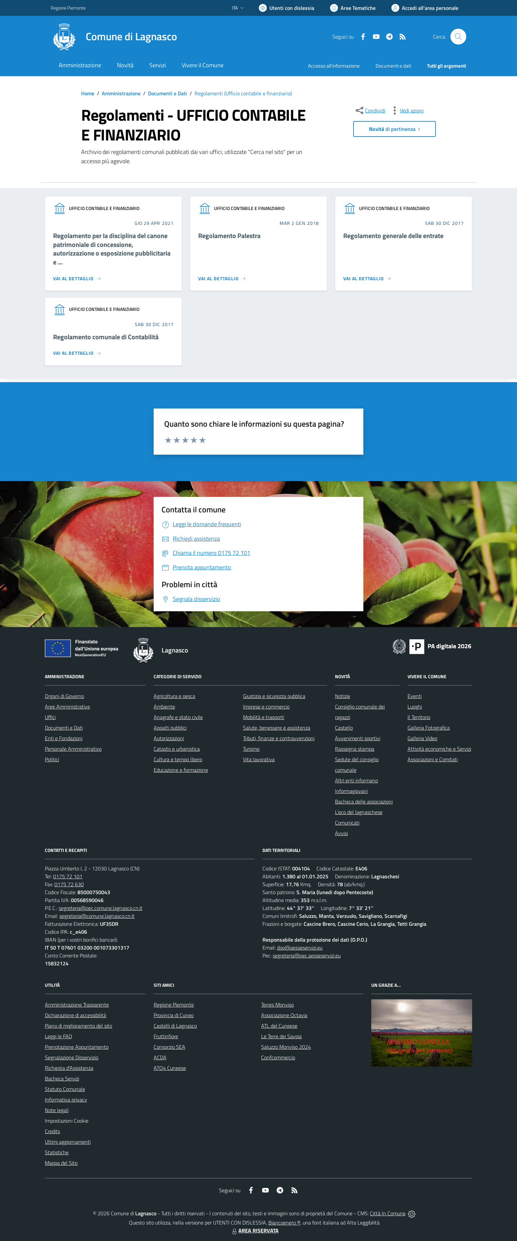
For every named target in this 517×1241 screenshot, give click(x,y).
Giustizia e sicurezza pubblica (274, 696)
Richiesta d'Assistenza (69, 1068)
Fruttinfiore (166, 1036)
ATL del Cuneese (279, 1026)
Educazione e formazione (181, 770)
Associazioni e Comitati (433, 759)
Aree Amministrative (67, 707)
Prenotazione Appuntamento (76, 1047)
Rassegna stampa (354, 749)
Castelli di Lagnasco (175, 1026)
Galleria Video (422, 738)
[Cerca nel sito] (458, 37)
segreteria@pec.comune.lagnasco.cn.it (100, 908)
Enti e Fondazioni (63, 738)
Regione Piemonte (174, 1005)
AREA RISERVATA (254, 1230)
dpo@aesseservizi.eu (299, 948)
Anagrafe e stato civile (178, 717)
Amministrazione (121, 93)
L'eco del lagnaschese (358, 812)
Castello (344, 728)
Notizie (342, 696)
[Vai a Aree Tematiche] (352, 8)
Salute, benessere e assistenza (276, 728)
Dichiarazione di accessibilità (75, 1015)
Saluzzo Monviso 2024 (286, 1047)
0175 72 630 (69, 884)
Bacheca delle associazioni (364, 801)
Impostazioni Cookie (66, 1121)
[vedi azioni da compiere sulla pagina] (406, 110)
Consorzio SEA (169, 1047)
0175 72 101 (67, 876)
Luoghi (415, 707)
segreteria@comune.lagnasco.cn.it (97, 916)
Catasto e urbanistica (177, 749)
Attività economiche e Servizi (439, 749)
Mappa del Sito (61, 1163)
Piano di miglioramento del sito (78, 1026)
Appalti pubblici (170, 728)
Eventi (415, 696)
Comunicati (347, 823)
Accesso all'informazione (334, 66)
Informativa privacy (66, 1100)
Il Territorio (419, 717)
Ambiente (164, 707)
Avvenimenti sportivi (357, 738)
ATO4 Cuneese (170, 1068)
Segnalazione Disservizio (71, 1057)
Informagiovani (351, 791)
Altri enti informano (356, 780)
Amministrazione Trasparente (77, 1005)
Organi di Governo (64, 696)
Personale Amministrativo (73, 749)
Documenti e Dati (167, 93)
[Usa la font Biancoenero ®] (286, 8)
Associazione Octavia (284, 1015)
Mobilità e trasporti (263, 717)
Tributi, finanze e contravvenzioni (279, 738)
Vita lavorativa (259, 759)
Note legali (57, 1110)
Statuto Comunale (65, 1089)
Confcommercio (278, 1057)
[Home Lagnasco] (114, 36)
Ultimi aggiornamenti (68, 1142)
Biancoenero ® (284, 1222)
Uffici (50, 717)
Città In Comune (388, 1213)
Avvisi (341, 833)
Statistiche (57, 1152)
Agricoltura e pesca (174, 696)
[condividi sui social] (370, 110)
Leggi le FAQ (58, 1036)
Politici (52, 759)
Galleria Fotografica (429, 728)
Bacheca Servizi (62, 1078)
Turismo (251, 749)
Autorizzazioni (169, 738)
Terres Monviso (277, 1005)
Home (87, 93)
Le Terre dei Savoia (281, 1036)
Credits (52, 1131)
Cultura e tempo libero (178, 759)
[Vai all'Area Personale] (424, 8)
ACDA (160, 1057)
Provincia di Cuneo (174, 1015)
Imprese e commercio (266, 707)
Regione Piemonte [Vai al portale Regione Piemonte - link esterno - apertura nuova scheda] (68, 7)
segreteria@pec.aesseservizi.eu (307, 955)
